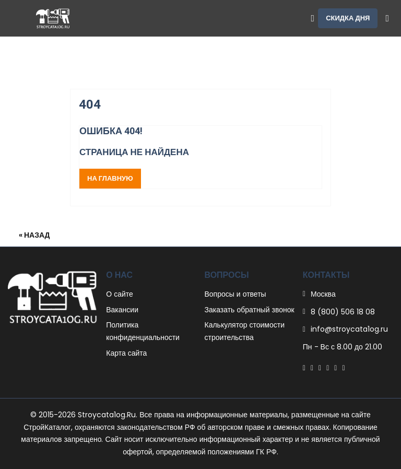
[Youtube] (343, 367)
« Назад (34, 235)
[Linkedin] (327, 367)
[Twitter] (312, 367)
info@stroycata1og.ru (349, 329)
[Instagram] (335, 367)
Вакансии (122, 309)
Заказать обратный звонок (249, 309)
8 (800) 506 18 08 (343, 312)
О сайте (119, 294)
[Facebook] (304, 367)
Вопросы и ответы (235, 294)
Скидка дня (348, 18)
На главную (110, 178)
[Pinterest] (320, 367)
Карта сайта (126, 353)
